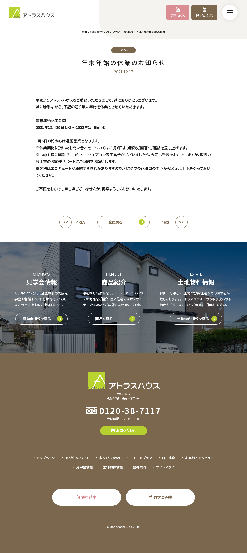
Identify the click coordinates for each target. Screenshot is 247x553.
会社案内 (139, 467)
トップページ (46, 457)
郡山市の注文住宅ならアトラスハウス (101, 31)
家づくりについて (77, 457)
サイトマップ (165, 467)
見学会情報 (84, 467)
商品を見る (104, 318)
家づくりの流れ (109, 457)
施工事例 (168, 457)
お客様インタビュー (199, 457)
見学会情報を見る (37, 318)
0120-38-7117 (130, 411)
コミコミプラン (141, 457)
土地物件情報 (113, 467)
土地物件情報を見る (193, 318)
